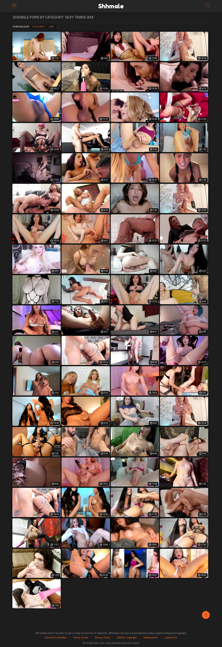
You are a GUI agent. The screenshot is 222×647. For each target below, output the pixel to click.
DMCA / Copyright (127, 637)
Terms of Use (80, 637)
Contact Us (171, 637)
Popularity (38, 27)
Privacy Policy (102, 637)
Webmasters (150, 637)
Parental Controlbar (55, 637)
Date (51, 27)
